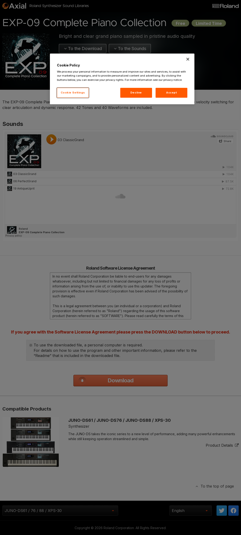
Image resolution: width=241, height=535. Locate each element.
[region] (122, 79)
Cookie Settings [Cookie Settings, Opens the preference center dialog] (73, 92)
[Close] (188, 59)
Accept (171, 92)
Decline (136, 92)
